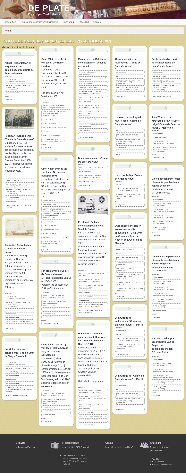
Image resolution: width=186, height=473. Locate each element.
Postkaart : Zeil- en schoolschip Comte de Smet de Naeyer (90, 225)
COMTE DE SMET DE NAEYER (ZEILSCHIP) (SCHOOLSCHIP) (17, 80)
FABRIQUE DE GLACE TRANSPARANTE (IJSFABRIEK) (54, 140)
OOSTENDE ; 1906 (49, 204)
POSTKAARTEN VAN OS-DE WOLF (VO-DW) (91, 274)
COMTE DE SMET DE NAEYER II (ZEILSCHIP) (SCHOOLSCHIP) (91, 106)
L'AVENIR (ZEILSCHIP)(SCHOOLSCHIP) (87, 120)
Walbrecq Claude (122, 354)
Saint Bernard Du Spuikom (162, 96)
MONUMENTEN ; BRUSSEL (89, 420)
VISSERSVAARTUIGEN (51, 229)
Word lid (84, 22)
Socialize (20, 443)
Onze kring (68, 22)
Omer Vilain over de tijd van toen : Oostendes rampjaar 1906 (54, 172)
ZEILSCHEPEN (11, 201)
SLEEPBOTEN (84, 301)
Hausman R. (120, 96)
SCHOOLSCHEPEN (12, 197)
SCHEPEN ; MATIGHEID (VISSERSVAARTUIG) (51, 242)
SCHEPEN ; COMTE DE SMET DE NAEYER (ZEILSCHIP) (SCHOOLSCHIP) (18, 87)
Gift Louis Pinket (160, 352)
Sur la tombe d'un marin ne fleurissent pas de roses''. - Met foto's (165, 62)
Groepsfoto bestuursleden (163, 465)
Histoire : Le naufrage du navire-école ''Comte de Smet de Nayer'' (128, 121)
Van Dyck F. (120, 409)
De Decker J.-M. (158, 157)
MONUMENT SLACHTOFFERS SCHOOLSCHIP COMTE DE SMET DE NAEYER (19, 389)
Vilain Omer (10, 328)
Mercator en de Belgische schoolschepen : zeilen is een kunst (92, 62)
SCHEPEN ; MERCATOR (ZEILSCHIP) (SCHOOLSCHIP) (92, 79)
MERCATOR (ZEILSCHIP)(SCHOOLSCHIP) (88, 73)
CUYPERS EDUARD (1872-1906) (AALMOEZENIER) (91, 311)
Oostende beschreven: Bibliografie (40, 22)
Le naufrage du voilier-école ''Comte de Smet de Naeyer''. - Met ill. (129, 321)
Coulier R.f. (120, 296)
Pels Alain (9, 99)
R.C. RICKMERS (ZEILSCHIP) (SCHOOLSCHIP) (163, 222)
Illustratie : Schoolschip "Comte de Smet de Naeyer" (18, 248)
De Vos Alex (157, 235)
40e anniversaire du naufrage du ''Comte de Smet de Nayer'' (128, 62)
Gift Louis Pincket (161, 192)
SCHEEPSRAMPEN (12, 93)
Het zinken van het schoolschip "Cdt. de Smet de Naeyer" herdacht (19, 353)
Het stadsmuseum (70, 443)
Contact (97, 22)
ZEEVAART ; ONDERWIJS (88, 87)
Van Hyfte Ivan (121, 205)
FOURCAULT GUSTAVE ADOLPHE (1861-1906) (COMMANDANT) (91, 305)
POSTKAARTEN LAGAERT (15, 180)
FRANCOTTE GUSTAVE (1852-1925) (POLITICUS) (19, 206)
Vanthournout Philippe (50, 323)
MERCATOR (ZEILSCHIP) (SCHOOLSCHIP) (125, 270)
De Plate (49, 7)
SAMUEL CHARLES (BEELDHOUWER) (92, 416)
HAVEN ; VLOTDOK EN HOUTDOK (18, 321)
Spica (118, 154)
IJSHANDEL (47, 131)
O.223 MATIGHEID (49, 233)
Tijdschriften (9, 22)
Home (8, 30)
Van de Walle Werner (86, 137)
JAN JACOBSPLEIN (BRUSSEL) (17, 395)
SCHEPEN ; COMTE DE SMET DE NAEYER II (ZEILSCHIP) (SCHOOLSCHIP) (91, 113)
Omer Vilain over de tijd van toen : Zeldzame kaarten (54, 62)
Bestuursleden (158, 462)
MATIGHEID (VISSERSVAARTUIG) (55, 237)
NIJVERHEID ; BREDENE (51, 135)
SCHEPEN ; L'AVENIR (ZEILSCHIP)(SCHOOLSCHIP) (91, 126)
